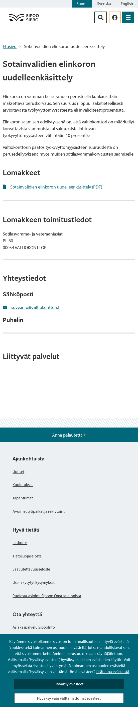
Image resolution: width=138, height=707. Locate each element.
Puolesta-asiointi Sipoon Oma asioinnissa (47, 595)
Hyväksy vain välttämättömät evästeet (69, 698)
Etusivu (10, 46)
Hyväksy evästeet (69, 683)
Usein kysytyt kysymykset (34, 582)
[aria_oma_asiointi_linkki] (115, 17)
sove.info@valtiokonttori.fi (35, 307)
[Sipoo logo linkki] (24, 21)
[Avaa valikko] (128, 17)
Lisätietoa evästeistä (112, 671)
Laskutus (20, 542)
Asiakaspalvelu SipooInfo (34, 627)
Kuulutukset (23, 484)
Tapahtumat (23, 497)
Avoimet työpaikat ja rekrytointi (39, 511)
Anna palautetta (69, 435)
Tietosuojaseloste (27, 555)
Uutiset (18, 471)
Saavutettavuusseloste (31, 569)
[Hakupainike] (100, 17)
